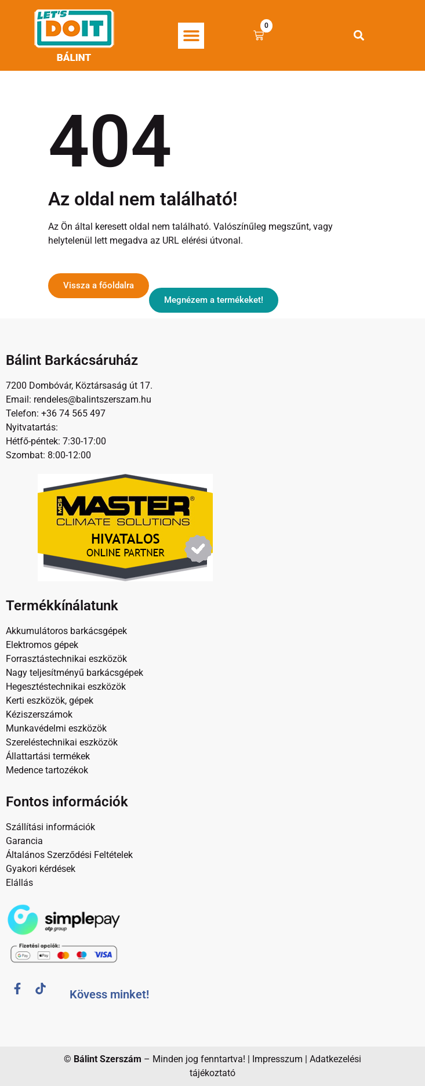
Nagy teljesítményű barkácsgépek (74, 672)
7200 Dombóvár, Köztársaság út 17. (79, 385)
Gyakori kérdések (40, 868)
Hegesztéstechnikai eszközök (66, 686)
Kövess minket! (109, 994)
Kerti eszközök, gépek (49, 700)
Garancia (24, 840)
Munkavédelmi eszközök (56, 728)
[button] (191, 36)
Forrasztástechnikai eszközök (66, 658)
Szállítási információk (50, 826)
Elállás (19, 882)
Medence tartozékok (47, 770)
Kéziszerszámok (39, 714)
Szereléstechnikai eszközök (62, 742)
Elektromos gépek (42, 644)
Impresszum (277, 1059)
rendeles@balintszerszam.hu (91, 399)
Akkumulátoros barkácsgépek (66, 630)
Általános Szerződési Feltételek (69, 854)
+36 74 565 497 (73, 413)
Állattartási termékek (48, 756)
